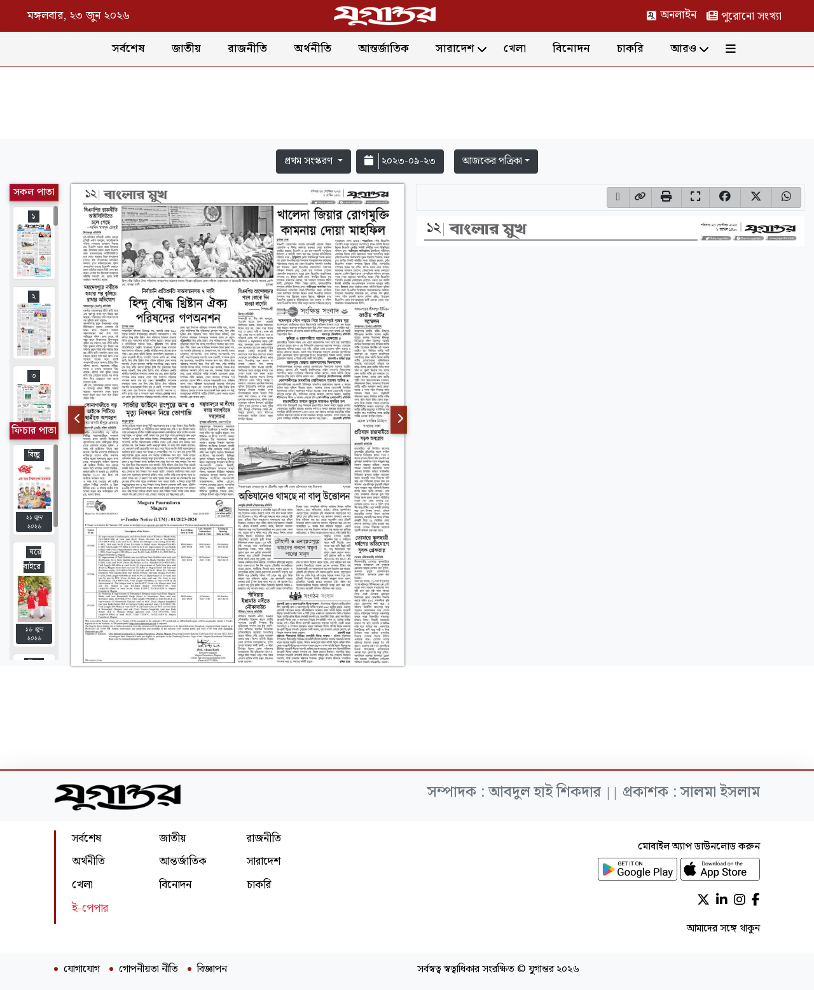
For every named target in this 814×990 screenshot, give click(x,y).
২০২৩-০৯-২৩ (400, 161)
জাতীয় (186, 48)
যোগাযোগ (82, 969)
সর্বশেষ (128, 48)
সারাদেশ (455, 48)
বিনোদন (571, 48)
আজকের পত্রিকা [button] (492, 161)
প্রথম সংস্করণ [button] (309, 161)
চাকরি (630, 48)
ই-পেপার (90, 908)
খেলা (515, 48)
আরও (683, 48)
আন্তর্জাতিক (383, 48)
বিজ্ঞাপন (212, 969)
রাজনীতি (247, 48)
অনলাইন (671, 15)
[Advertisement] (407, 105)
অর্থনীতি (312, 48)
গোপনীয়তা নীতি (148, 969)
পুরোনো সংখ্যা (744, 16)
